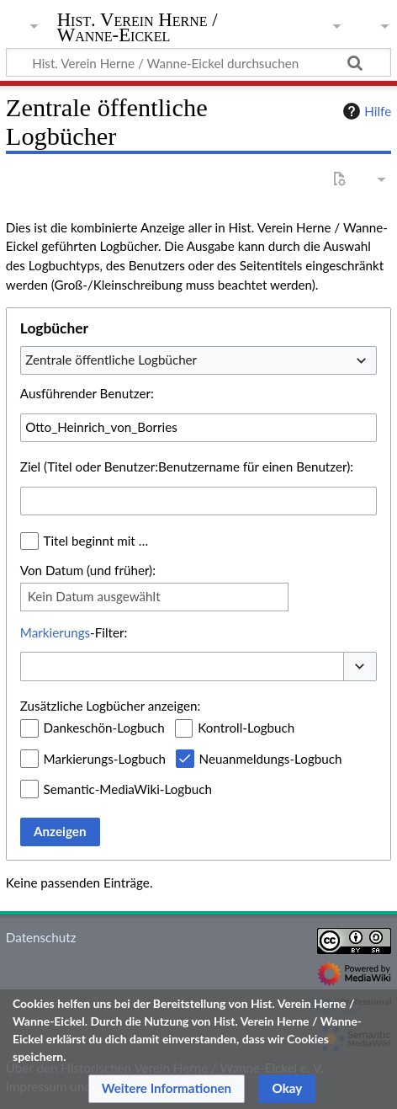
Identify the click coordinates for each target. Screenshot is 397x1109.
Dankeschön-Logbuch (104, 727)
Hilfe (365, 111)
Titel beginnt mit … (96, 540)
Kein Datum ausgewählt (94, 596)
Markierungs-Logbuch (105, 758)
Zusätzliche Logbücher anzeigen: (110, 705)
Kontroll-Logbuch (246, 727)
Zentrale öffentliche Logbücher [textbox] (111, 359)
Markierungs (55, 632)
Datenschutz (41, 937)
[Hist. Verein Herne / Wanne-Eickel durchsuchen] (198, 62)
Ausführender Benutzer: (87, 393)
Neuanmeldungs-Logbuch (270, 758)
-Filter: (73, 632)
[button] (360, 666)
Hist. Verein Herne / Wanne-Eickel (137, 29)
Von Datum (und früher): (88, 570)
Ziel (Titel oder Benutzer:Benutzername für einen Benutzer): (186, 466)
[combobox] (198, 360)
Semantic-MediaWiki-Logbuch (128, 789)
